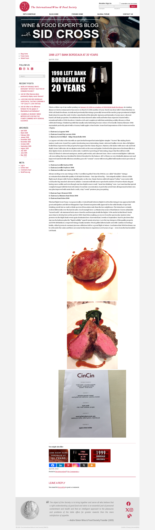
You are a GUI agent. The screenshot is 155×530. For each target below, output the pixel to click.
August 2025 (25, 148)
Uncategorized (60, 472)
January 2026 (25, 137)
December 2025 (26, 139)
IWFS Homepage (29, 14)
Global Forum (103, 14)
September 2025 (26, 146)
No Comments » (73, 472)
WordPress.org (25, 172)
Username (102, 9)
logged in (61, 487)
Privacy (128, 527)
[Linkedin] (60, 465)
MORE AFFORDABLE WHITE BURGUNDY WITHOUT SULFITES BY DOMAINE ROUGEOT (33, 89)
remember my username (128, 3)
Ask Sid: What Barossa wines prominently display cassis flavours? (32, 95)
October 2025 (25, 144)
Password (117, 9)
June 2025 (24, 153)
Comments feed (26, 170)
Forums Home (77, 14)
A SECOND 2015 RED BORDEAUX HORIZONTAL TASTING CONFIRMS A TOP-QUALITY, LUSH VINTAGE (33, 101)
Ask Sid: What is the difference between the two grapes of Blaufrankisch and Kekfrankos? (30, 109)
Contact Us (128, 14)
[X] (84, 465)
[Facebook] (52, 465)
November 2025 (26, 142)
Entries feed (24, 168)
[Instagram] (76, 465)
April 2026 (24, 131)
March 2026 (24, 133)
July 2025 (24, 151)
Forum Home (25, 56)
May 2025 (24, 155)
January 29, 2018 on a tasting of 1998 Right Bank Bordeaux (101, 107)
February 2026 (25, 135)
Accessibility (135, 527)
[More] (91, 465)
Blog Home (53, 14)
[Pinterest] (68, 465)
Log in (23, 165)
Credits (123, 527)
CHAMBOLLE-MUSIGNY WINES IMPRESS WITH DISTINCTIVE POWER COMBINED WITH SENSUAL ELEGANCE (32, 117)
